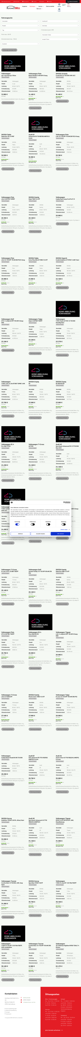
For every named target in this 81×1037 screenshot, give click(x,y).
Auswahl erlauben (40, 533)
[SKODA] (64, 5)
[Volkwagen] (59, 5)
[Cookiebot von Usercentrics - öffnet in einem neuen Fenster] (64, 503)
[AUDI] (69, 5)
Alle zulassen (60, 533)
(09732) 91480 (26, 997)
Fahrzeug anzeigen (8, 102)
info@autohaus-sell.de (29, 1002)
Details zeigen (64, 529)
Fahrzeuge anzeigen (9, 50)
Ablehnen (20, 533)
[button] (38, 21)
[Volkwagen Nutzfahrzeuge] (59, 10)
